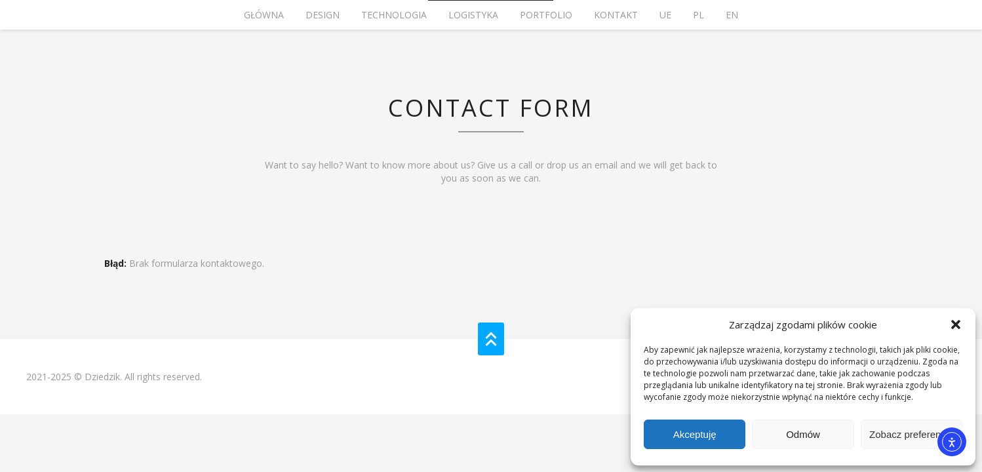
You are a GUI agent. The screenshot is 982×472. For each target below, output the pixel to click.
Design (322, 15)
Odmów (803, 434)
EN (732, 15)
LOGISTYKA (473, 15)
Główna (264, 15)
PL (698, 15)
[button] (955, 324)
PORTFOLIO (546, 15)
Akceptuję (695, 434)
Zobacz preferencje (911, 434)
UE (665, 15)
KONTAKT (616, 15)
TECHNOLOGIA (394, 15)
